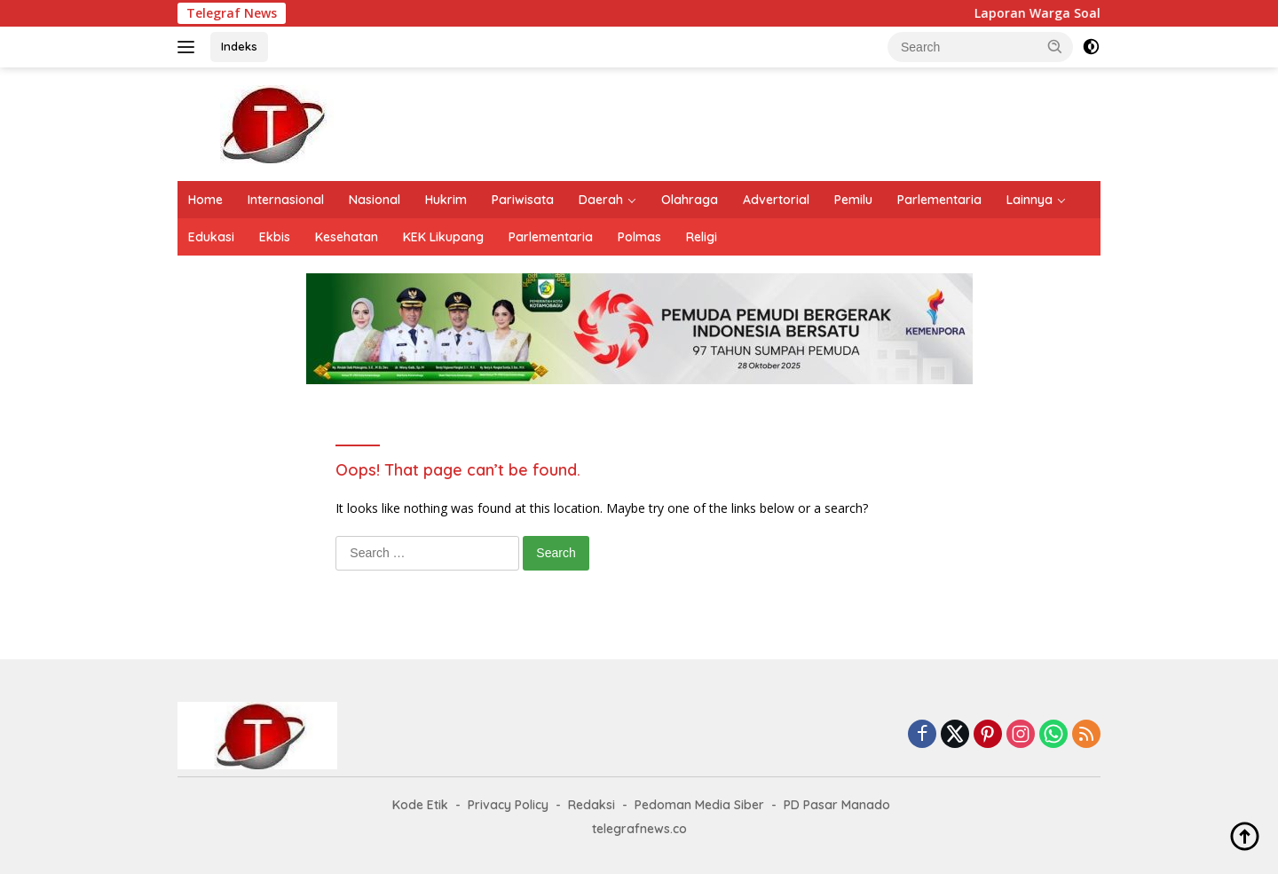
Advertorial (776, 200)
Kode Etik (420, 805)
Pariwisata (523, 200)
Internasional (286, 200)
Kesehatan (346, 237)
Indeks (239, 46)
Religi (701, 237)
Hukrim (446, 200)
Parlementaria (939, 200)
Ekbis (274, 237)
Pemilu (853, 200)
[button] (1055, 46)
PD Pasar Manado (837, 805)
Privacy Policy (508, 805)
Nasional (374, 200)
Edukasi (211, 237)
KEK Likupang (443, 237)
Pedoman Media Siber (699, 805)
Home (205, 200)
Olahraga (689, 200)
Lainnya (1029, 200)
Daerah (601, 200)
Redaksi (591, 805)
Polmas (639, 237)
